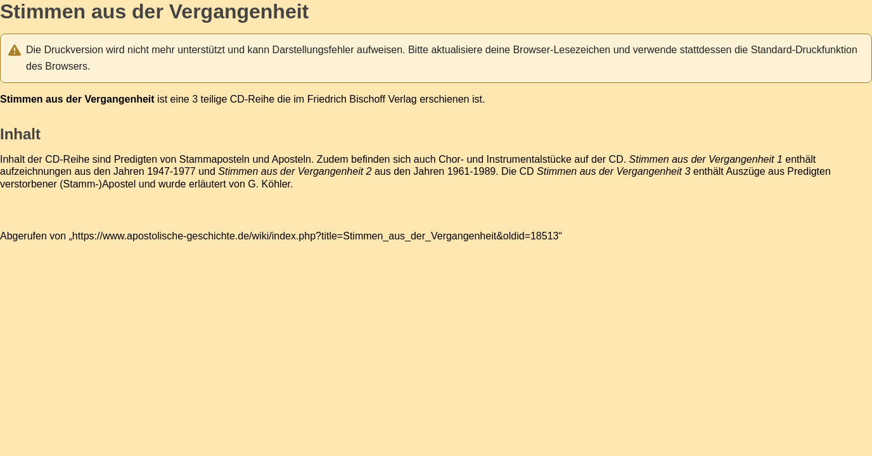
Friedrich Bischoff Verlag (362, 99)
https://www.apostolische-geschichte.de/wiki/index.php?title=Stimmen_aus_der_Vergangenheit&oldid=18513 (315, 236)
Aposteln (291, 159)
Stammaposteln (214, 159)
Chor (450, 159)
